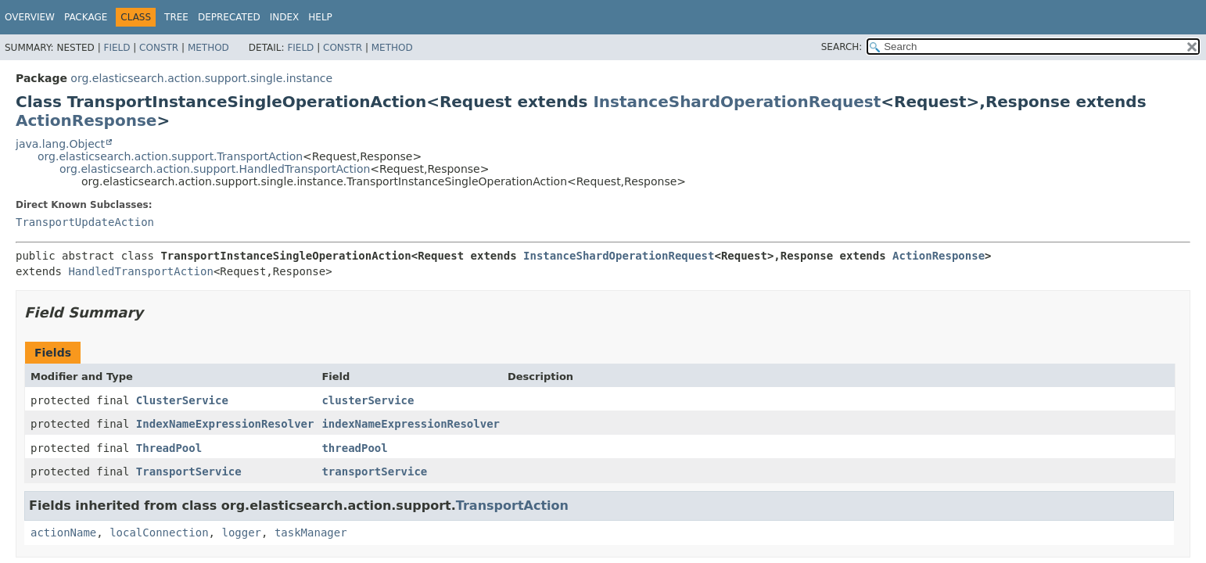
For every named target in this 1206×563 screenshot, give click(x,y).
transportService (374, 471)
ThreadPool (169, 448)
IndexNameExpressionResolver (225, 424)
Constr (158, 47)
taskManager (311, 532)
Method (208, 47)
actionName (63, 532)
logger (241, 532)
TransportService (189, 471)
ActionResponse (86, 120)
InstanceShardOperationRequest (737, 101)
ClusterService (182, 400)
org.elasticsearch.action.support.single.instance (201, 78)
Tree (176, 17)
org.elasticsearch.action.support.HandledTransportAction (214, 169)
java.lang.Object (60, 144)
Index (285, 17)
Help (320, 17)
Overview (30, 17)
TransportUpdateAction (85, 222)
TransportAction (512, 505)
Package (85, 17)
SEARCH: (842, 46)
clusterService (367, 400)
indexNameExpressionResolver (410, 424)
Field (116, 47)
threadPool (354, 448)
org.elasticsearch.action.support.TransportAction (170, 156)
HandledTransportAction (140, 271)
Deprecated (229, 17)
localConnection (158, 532)
